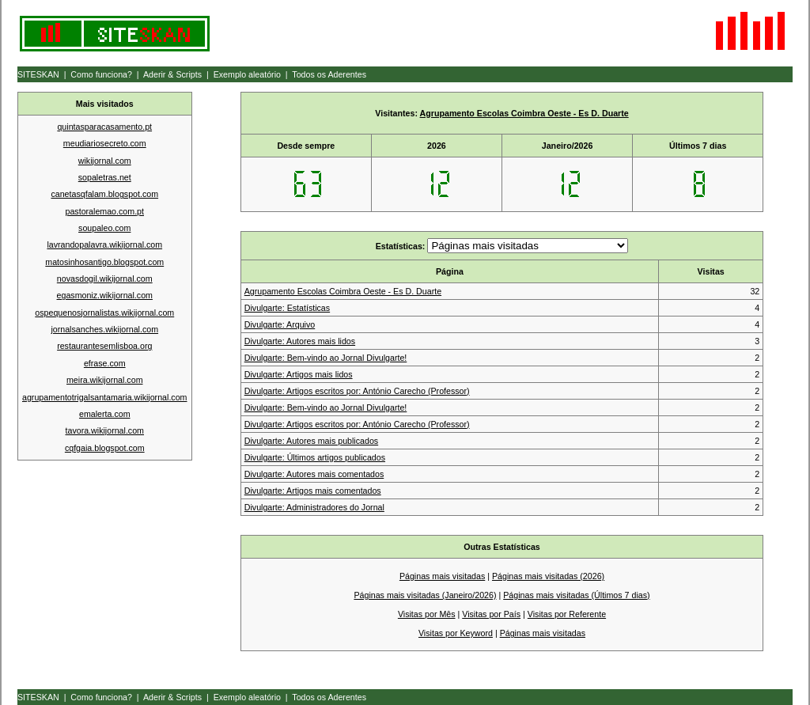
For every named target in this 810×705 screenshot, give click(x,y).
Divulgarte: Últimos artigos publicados (314, 457)
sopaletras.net (104, 177)
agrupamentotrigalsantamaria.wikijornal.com (104, 397)
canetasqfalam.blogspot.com (104, 194)
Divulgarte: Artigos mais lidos (298, 374)
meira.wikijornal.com (104, 380)
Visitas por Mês (427, 614)
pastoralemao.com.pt (104, 211)
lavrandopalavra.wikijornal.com (104, 244)
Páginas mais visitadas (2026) (548, 576)
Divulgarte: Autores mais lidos (299, 341)
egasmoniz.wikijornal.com (105, 295)
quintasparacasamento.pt (104, 126)
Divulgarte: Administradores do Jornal (314, 507)
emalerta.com (105, 414)
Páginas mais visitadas (442, 576)
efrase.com (105, 363)
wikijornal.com (104, 160)
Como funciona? (101, 74)
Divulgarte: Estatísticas (287, 308)
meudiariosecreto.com (104, 143)
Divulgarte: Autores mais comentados (314, 474)
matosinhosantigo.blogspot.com (104, 262)
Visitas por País (491, 614)
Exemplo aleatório (247, 74)
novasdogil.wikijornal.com (105, 278)
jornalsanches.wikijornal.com (104, 329)
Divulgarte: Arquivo (279, 324)
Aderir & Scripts (172, 74)
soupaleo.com (104, 228)
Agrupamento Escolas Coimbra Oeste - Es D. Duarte (524, 113)
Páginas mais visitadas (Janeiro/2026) (425, 595)
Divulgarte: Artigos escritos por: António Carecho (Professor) (357, 391)
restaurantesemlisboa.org (104, 346)
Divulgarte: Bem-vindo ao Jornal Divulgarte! (325, 357)
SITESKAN (38, 74)
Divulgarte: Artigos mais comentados (312, 490)
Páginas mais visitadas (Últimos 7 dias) (576, 595)
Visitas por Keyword (455, 633)
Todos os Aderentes (329, 74)
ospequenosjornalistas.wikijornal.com (104, 312)
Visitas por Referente (567, 614)
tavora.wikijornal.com (105, 430)
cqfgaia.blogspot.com (105, 448)
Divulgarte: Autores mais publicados (311, 440)
